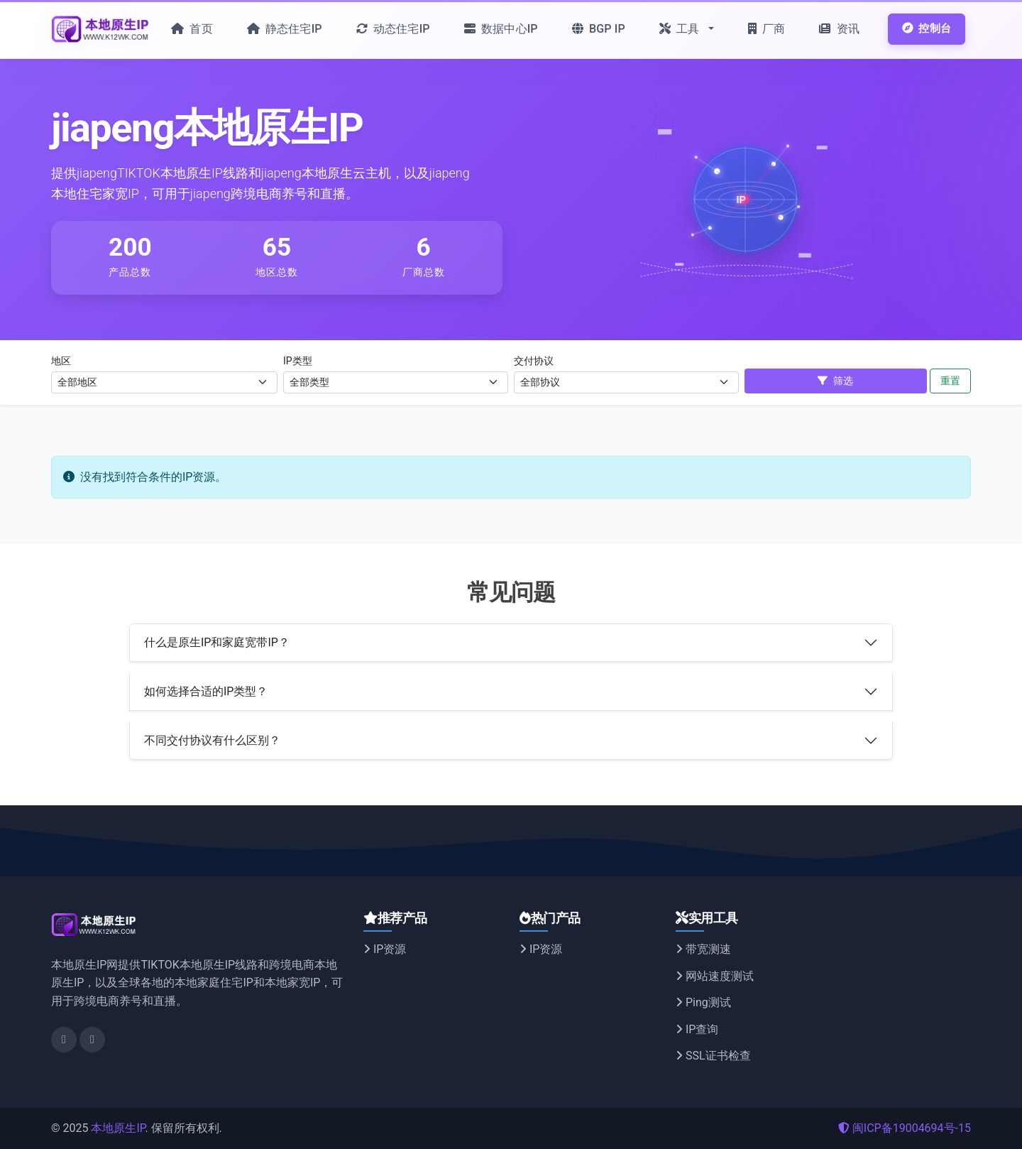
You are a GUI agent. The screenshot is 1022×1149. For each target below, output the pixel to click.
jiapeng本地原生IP (207, 127)
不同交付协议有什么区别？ (212, 740)
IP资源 (384, 949)
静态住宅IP (284, 29)
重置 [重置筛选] (950, 380)
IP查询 (697, 1029)
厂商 (767, 29)
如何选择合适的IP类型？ (206, 691)
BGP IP (598, 29)
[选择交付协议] (626, 382)
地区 (61, 360)
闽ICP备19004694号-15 (904, 1128)
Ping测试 (703, 1002)
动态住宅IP (393, 29)
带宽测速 (703, 949)
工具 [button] (681, 29)
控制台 (926, 28)
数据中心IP (501, 29)
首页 (192, 29)
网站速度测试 (715, 976)
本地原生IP (118, 1128)
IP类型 (297, 360)
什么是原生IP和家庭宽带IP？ (217, 642)
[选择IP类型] (395, 382)
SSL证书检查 (713, 1055)
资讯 (839, 29)
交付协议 (534, 360)
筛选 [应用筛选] (835, 380)
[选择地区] (164, 382)
